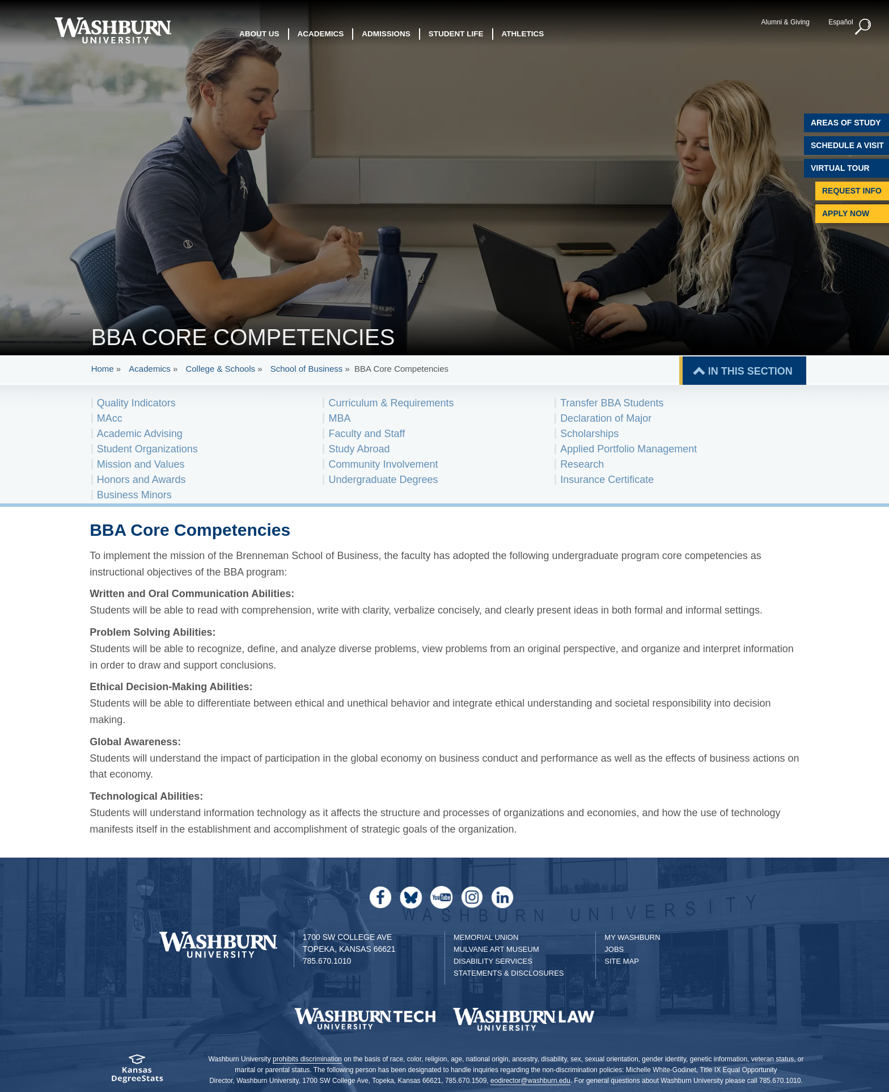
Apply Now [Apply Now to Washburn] (845, 213)
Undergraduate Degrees (383, 479)
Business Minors (134, 495)
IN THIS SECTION (750, 371)
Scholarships (589, 433)
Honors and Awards (141, 479)
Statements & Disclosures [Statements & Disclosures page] (509, 973)
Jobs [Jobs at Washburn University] (614, 949)
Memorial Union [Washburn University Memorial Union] (486, 937)
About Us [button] (259, 34)
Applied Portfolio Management (628, 449)
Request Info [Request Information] (852, 190)
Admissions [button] (386, 34)
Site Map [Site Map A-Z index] (621, 961)
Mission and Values (141, 464)
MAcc (109, 418)
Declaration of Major (605, 418)
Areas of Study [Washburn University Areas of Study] (846, 122)
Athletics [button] (523, 34)
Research (582, 464)
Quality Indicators (136, 403)
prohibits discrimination (307, 1059)
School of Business (306, 368)
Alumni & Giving (785, 22)
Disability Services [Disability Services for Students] (493, 961)
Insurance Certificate (607, 479)
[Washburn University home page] (112, 30)
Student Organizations (147, 449)
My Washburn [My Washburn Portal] (632, 937)
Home (102, 368)
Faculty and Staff (366, 433)
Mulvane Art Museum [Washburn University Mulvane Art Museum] (496, 949)
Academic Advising (140, 433)
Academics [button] (321, 34)
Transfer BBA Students (611, 403)
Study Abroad (359, 449)
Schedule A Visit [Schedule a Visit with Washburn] (847, 145)
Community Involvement (383, 464)
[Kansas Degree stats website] (137, 1072)
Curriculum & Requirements (391, 403)
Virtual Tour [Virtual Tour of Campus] (840, 168)
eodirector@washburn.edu (530, 1081)
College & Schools (220, 368)
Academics (149, 368)
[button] (863, 27)
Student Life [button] (456, 34)
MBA (339, 418)
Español (840, 22)
